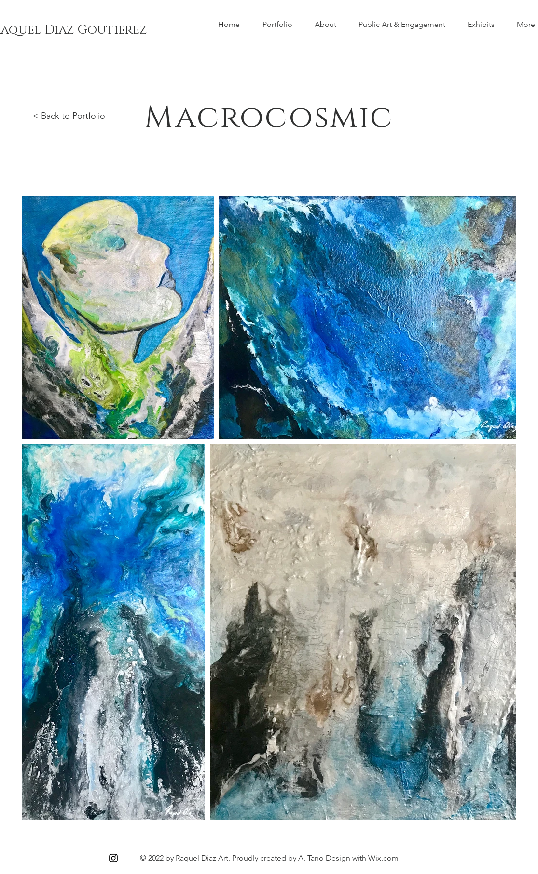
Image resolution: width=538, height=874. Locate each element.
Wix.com (383, 857)
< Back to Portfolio (69, 115)
